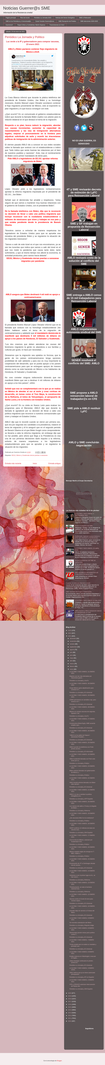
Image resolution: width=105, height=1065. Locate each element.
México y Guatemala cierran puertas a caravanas (31, 455)
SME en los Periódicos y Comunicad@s (18, 21)
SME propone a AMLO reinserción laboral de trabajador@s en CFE (88, 611)
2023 (70, 630)
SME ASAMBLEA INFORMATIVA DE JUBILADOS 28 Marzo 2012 (86, 573)
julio (71, 652)
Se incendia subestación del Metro (80, 922)
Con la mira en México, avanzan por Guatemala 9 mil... (80, 840)
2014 (70, 1010)
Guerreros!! (9, 25)
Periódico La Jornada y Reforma (79, 810)
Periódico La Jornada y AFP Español (81, 799)
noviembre (73, 641)
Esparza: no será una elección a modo (78, 583)
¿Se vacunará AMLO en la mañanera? (81, 818)
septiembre (73, 647)
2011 (70, 1018)
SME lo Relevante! (85, 18)
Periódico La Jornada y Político (79, 763)
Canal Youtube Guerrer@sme (44, 21)
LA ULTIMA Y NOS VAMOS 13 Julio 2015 (88, 600)
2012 (70, 1015)
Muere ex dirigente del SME (84, 526)
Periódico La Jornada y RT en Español (81, 977)
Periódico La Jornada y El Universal (80, 692)
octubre (72, 644)
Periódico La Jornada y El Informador (81, 751)
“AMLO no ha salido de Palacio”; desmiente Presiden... (79, 736)
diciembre (73, 638)
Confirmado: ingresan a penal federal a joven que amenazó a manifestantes (87, 537)
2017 (70, 1001)
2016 (70, 1004)
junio (71, 655)
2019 (70, 996)
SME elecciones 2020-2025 (89, 21)
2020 (70, 993)
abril (71, 661)
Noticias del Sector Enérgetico (65, 18)
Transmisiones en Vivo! (56, 25)
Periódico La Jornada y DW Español (80, 832)
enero (72, 669)
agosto (72, 649)
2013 (70, 1013)
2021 (70, 636)
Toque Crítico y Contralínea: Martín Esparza (31, 25)
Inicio (35, 463)
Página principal (11, 18)
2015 (70, 1007)
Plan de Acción (25, 18)
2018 (70, 999)
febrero (72, 666)
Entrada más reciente (13, 463)
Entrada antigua (54, 463)
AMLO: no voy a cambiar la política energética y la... (80, 795)
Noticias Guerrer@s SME (26, 8)
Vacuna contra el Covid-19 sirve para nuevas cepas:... (81, 899)
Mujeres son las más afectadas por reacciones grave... (80, 677)
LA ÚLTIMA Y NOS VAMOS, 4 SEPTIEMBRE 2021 (84, 514)
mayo (72, 658)
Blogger (59, 1060)
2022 (70, 633)
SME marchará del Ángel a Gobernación (79, 592)
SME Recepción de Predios (67, 21)
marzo (72, 663)
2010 (70, 1021)
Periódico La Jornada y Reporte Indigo (81, 925)
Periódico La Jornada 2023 (42, 18)
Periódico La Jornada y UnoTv (79, 680)
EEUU (14, 455)
